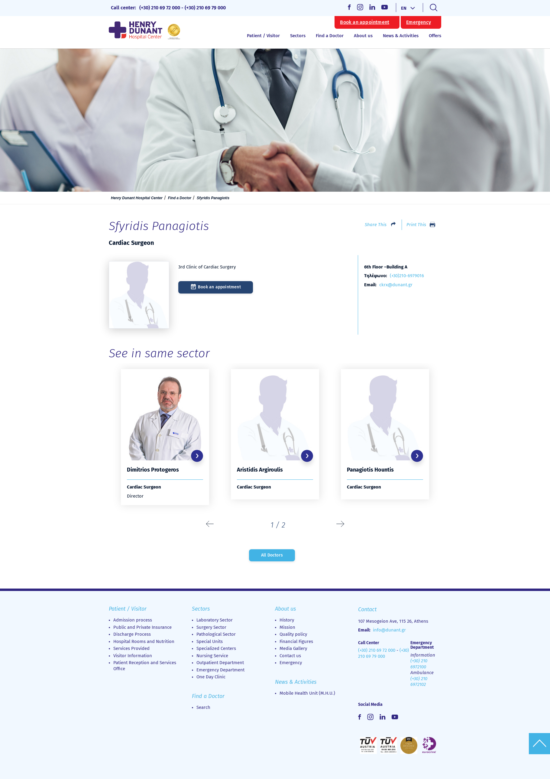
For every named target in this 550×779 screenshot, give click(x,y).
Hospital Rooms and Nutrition (143, 641)
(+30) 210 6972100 (418, 664)
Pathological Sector (216, 634)
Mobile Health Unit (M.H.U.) (307, 693)
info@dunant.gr (389, 630)
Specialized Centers (216, 648)
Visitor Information (132, 655)
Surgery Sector (211, 627)
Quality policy (293, 634)
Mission (287, 627)
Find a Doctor (330, 35)
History (287, 620)
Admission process (132, 620)
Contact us (290, 655)
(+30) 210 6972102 (418, 681)
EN (403, 8)
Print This (416, 224)
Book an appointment (364, 22)
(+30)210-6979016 (407, 275)
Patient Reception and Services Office (144, 665)
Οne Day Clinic (210, 677)
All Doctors (272, 555)
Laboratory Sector (214, 620)
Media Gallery (293, 648)
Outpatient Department (220, 662)
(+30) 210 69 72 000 (159, 8)
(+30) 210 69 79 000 (205, 8)
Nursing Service (212, 655)
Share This (376, 224)
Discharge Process (132, 634)
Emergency (418, 22)
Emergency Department (220, 670)
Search (203, 707)
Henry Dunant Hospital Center (137, 198)
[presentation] (210, 524)
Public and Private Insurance (142, 627)
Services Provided (131, 648)
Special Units (209, 641)
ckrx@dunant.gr (395, 284)
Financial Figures (296, 641)
